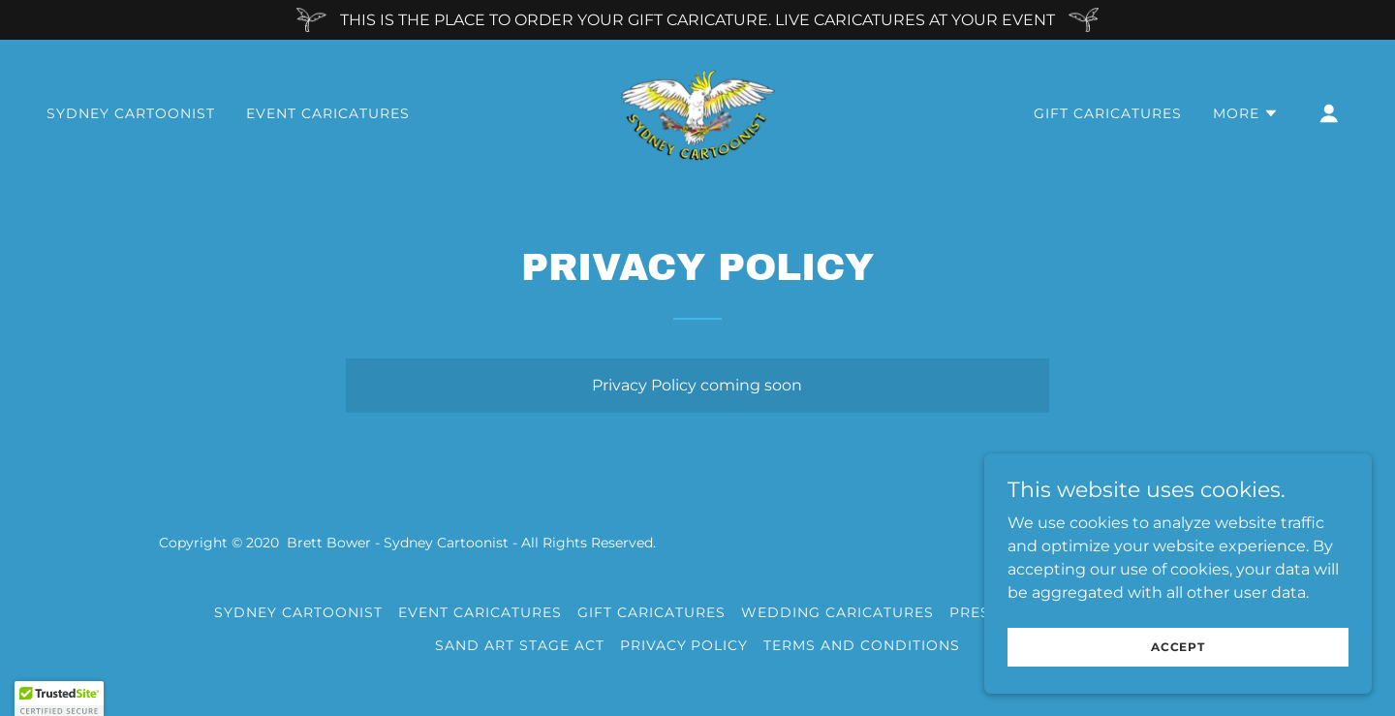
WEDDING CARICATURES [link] (837, 612)
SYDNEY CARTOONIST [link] (130, 113)
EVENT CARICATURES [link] (328, 113)
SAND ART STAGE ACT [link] (519, 645)
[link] (697, 112)
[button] (1246, 113)
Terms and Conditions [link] (861, 645)
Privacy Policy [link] (684, 645)
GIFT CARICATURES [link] (1108, 113)
